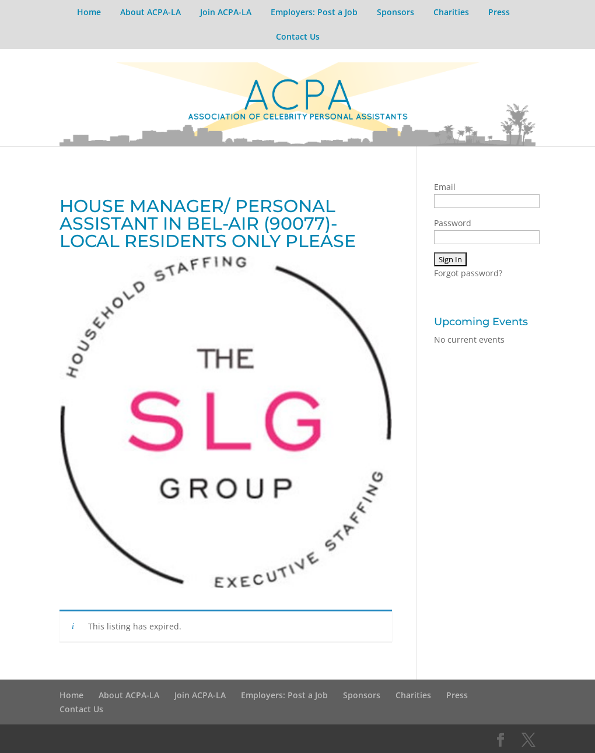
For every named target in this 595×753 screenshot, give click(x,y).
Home (89, 11)
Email (445, 186)
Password (452, 222)
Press (499, 11)
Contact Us (298, 36)
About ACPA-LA (150, 11)
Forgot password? (468, 273)
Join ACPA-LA (225, 11)
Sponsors (395, 11)
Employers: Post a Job (314, 11)
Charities (451, 11)
